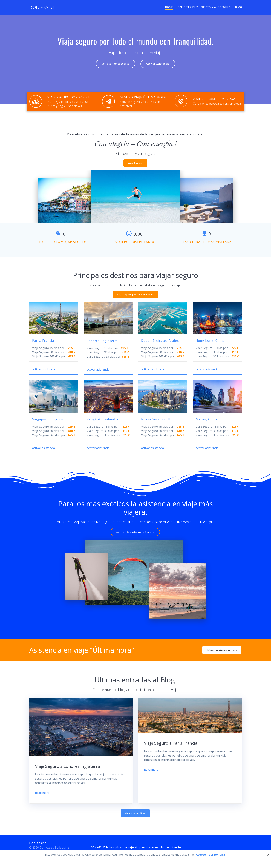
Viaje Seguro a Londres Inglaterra (67, 766)
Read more (42, 792)
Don (42, 7)
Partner (168, 847)
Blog (238, 7)
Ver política (217, 855)
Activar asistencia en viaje (221, 649)
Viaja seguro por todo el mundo (135, 295)
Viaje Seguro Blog (135, 812)
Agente (180, 847)
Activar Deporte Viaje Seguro (135, 532)
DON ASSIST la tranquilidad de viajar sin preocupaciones (123, 847)
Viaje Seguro (135, 163)
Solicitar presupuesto (114, 64)
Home (169, 7)
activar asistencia (43, 369)
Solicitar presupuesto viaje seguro (204, 7)
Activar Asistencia (159, 64)
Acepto (201, 855)
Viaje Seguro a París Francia (170, 742)
